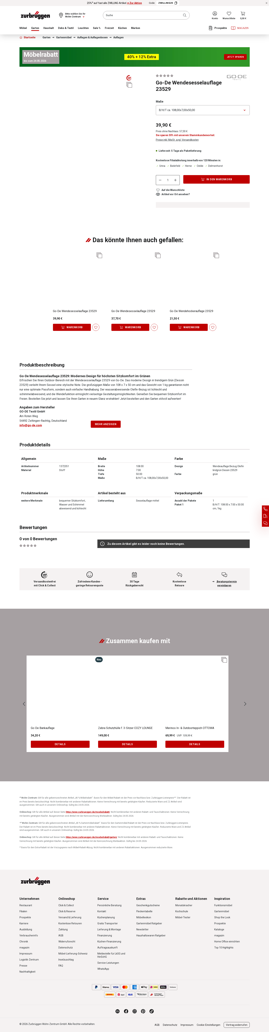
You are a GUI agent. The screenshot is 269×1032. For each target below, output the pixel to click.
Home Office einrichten (227, 941)
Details (60, 744)
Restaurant (25, 905)
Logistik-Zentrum (29, 959)
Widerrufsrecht (66, 941)
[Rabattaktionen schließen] (266, 3)
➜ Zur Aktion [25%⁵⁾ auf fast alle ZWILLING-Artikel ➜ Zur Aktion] (134, 3)
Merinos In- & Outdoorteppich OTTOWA (189, 728)
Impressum (25, 953)
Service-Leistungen (108, 962)
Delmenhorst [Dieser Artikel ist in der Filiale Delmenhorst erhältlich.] (214, 165)
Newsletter (142, 929)
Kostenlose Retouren (70, 923)
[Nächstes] (245, 704)
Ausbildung (25, 929)
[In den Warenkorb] (216, 179)
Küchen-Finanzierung (109, 941)
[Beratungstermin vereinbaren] (265, 523)
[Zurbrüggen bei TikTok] (151, 1011)
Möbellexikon (143, 917)
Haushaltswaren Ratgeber (151, 935)
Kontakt (101, 911)
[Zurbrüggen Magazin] (117, 1011)
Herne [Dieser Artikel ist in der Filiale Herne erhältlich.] (187, 165)
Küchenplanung (106, 917)
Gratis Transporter (107, 923)
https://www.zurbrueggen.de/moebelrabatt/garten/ (91, 837)
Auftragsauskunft (107, 947)
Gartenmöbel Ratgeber (149, 923)
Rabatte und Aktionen (191, 899)
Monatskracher (183, 905)
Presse (23, 965)
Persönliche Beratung (109, 905)
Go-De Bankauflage (43, 728)
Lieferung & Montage (109, 929)
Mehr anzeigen (105, 424)
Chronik (23, 941)
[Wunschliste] (229, 15)
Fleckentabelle (144, 911)
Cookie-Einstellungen (208, 1024)
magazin (24, 947)
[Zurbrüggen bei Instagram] (134, 1011)
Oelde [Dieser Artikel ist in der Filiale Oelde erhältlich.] (198, 165)
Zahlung (63, 929)
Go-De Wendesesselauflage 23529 (75, 311)
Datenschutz (65, 947)
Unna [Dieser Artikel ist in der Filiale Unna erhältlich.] (160, 165)
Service (103, 899)
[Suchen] (185, 15)
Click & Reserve (66, 911)
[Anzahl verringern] (160, 180)
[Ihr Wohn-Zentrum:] (72, 15)
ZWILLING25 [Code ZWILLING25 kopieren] (167, 3)
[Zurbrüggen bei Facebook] (126, 1011)
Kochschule (181, 911)
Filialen (23, 911)
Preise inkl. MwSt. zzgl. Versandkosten (177, 139)
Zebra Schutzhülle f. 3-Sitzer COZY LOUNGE (125, 728)
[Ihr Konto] (215, 15)
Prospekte (25, 917)
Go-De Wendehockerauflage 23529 (191, 311)
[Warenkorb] (243, 15)
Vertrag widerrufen (236, 1024)
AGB (60, 935)
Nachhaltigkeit (27, 971)
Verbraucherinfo (28, 935)
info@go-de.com (30, 425)
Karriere (23, 923)
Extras (141, 899)
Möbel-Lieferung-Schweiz (72, 953)
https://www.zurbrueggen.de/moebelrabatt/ (88, 812)
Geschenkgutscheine (148, 905)
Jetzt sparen (235, 57)
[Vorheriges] (24, 704)
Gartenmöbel (221, 911)
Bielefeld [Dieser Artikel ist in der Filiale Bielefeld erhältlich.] (173, 165)
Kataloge (219, 929)
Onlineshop (66, 899)
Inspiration (222, 899)
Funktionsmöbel (223, 905)
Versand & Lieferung (69, 917)
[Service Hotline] (265, 509)
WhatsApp (103, 968)
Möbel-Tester (182, 917)
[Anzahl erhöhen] (175, 180)
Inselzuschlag (66, 959)
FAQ (60, 965)
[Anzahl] (167, 180)
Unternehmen (29, 899)
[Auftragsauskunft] (265, 516)
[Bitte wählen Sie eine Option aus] (203, 110)
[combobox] (146, 15)
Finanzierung (104, 935)
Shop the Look (222, 917)
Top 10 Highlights (223, 947)
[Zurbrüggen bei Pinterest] (143, 1011)
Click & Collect (66, 905)
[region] (76, 88)
